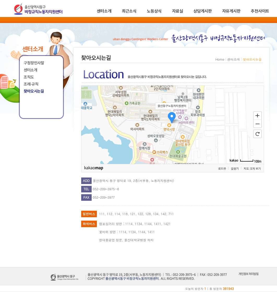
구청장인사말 (34, 63)
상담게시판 (202, 11)
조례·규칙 (31, 84)
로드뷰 (222, 168)
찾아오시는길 (34, 91)
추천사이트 (260, 11)
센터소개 (104, 11)
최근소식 (129, 11)
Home (219, 59)
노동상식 (154, 11)
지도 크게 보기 (252, 168)
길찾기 (235, 168)
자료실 (177, 11)
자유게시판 (231, 11)
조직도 (29, 77)
